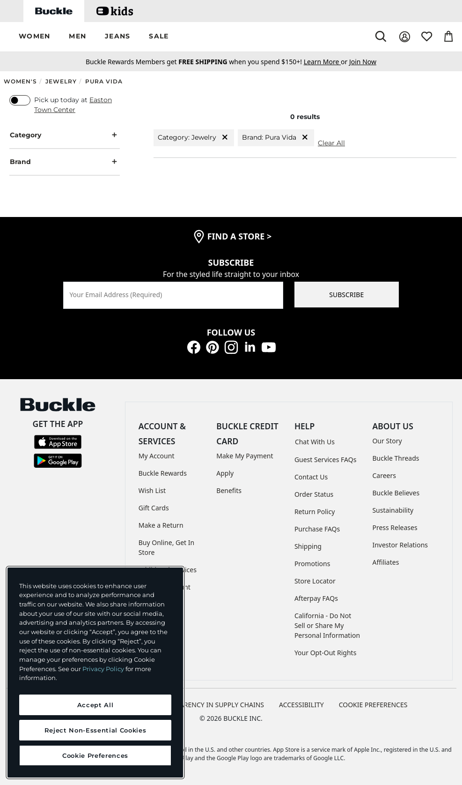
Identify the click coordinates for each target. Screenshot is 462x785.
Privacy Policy (103, 669)
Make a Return (161, 525)
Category (64, 135)
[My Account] (405, 37)
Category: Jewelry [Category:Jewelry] (194, 137)
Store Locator (315, 580)
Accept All (95, 705)
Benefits (229, 490)
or (326, 61)
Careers (384, 475)
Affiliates (385, 562)
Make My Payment (244, 455)
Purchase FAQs (317, 528)
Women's (20, 81)
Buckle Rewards (163, 473)
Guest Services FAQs (325, 459)
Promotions (312, 563)
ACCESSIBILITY (301, 704)
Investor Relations (400, 544)
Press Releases (394, 527)
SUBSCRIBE (346, 294)
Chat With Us (315, 441)
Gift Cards (154, 507)
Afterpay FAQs (316, 598)
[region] (95, 673)
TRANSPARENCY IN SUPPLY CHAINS (209, 704)
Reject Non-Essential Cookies (95, 730)
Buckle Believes (395, 492)
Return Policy (314, 511)
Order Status (313, 494)
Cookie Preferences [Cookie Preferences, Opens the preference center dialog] (95, 755)
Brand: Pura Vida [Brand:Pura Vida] (276, 137)
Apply (225, 473)
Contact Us (311, 476)
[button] (34, 37)
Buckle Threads (395, 458)
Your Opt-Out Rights (325, 652)
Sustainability (392, 510)
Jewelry (61, 81)
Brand (64, 162)
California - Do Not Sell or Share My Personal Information (327, 625)
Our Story (387, 440)
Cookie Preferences (373, 704)
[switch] (19, 100)
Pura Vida (104, 81)
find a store (239, 236)
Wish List (152, 490)
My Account (157, 455)
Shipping (308, 546)
